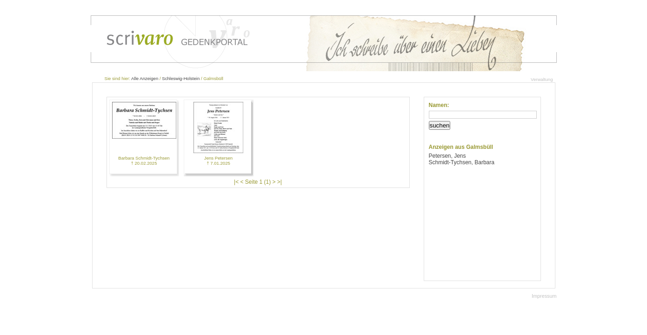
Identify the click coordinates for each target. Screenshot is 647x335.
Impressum (544, 296)
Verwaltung (542, 79)
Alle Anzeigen (144, 78)
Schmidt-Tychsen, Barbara (461, 162)
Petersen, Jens (447, 156)
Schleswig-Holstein (181, 78)
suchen (440, 125)
